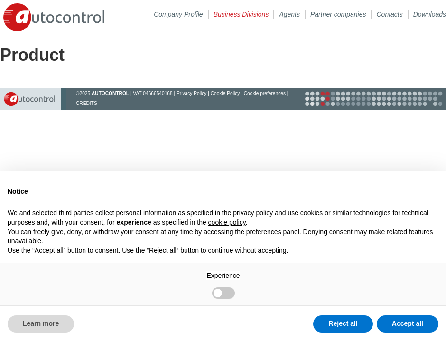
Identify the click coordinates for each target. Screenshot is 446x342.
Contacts (389, 14)
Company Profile (178, 14)
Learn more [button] (41, 323)
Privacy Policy (191, 93)
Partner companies (338, 14)
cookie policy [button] (227, 222)
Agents (289, 14)
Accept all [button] (407, 323)
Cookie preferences (265, 93)
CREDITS (86, 103)
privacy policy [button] (253, 213)
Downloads (429, 14)
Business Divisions (241, 14)
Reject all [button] (342, 323)
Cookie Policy (225, 93)
